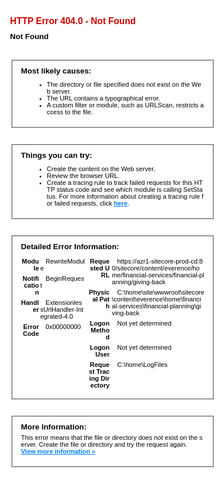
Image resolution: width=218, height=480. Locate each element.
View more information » (58, 451)
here (121, 203)
